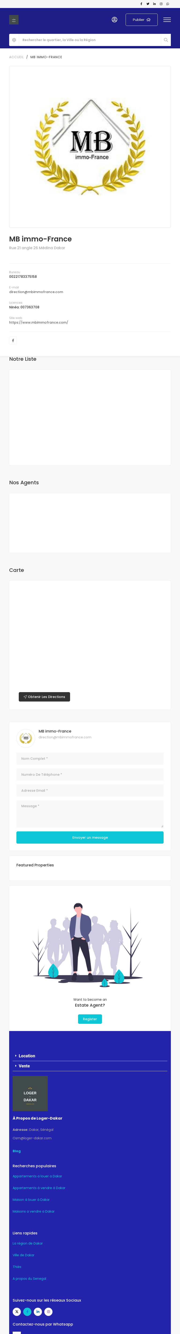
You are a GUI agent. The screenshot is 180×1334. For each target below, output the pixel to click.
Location (27, 1055)
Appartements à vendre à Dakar (39, 1188)
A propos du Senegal (29, 1278)
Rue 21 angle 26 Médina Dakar (37, 248)
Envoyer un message (90, 837)
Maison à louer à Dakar (31, 1199)
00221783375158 (23, 276)
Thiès (17, 1266)
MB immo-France (55, 731)
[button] (90, 1056)
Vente (24, 1065)
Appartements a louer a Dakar (37, 1176)
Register (90, 1019)
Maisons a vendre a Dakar (34, 1211)
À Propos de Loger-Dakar (37, 1118)
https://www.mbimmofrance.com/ (38, 322)
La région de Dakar (28, 1243)
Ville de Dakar (23, 1255)
